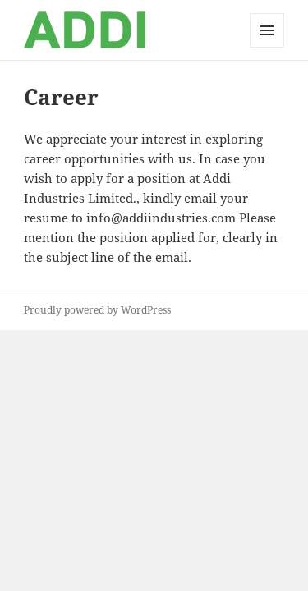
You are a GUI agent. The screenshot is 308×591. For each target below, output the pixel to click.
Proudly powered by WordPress (97, 310)
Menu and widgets (267, 47)
